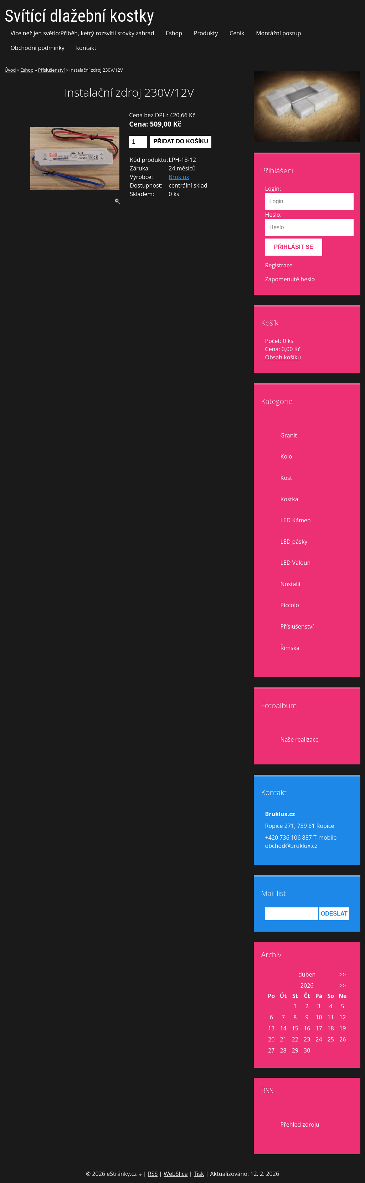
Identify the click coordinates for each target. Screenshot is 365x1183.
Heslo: (273, 215)
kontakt (86, 48)
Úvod (10, 70)
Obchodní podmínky (37, 48)
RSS (153, 1174)
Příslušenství (51, 70)
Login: (273, 189)
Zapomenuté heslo (290, 279)
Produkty (206, 33)
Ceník (237, 33)
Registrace (279, 265)
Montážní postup (278, 33)
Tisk (199, 1174)
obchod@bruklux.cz (291, 846)
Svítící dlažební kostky (79, 16)
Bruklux (179, 177)
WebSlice (175, 1174)
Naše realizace (300, 739)
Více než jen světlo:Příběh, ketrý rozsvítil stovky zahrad (82, 33)
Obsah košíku (283, 357)
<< (271, 974)
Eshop (174, 33)
